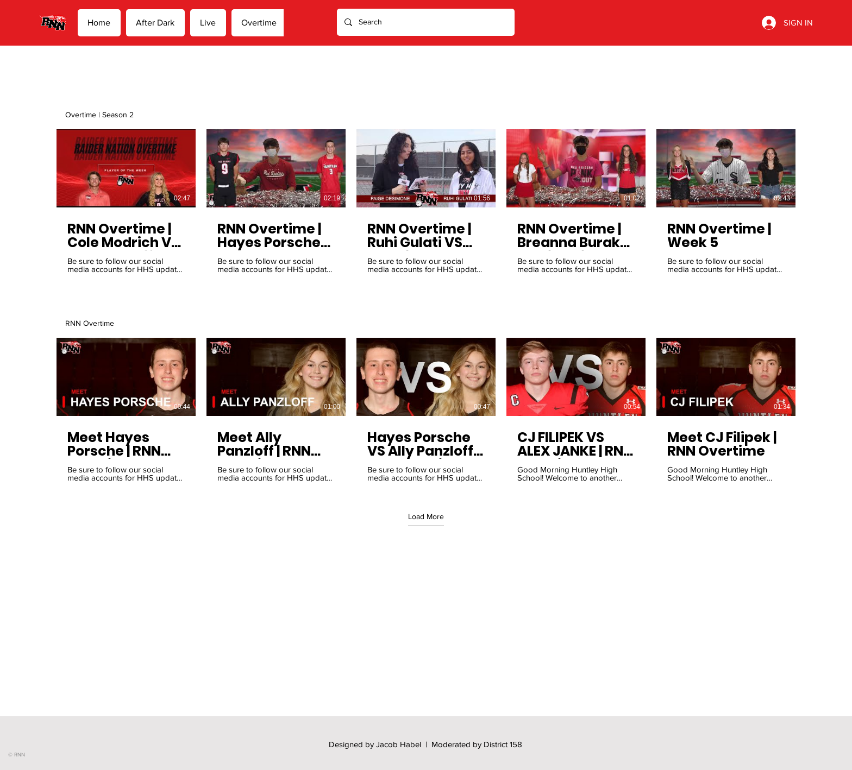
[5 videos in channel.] (426, 201)
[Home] (52, 22)
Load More (426, 516)
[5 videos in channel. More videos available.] (426, 410)
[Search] (425, 22)
